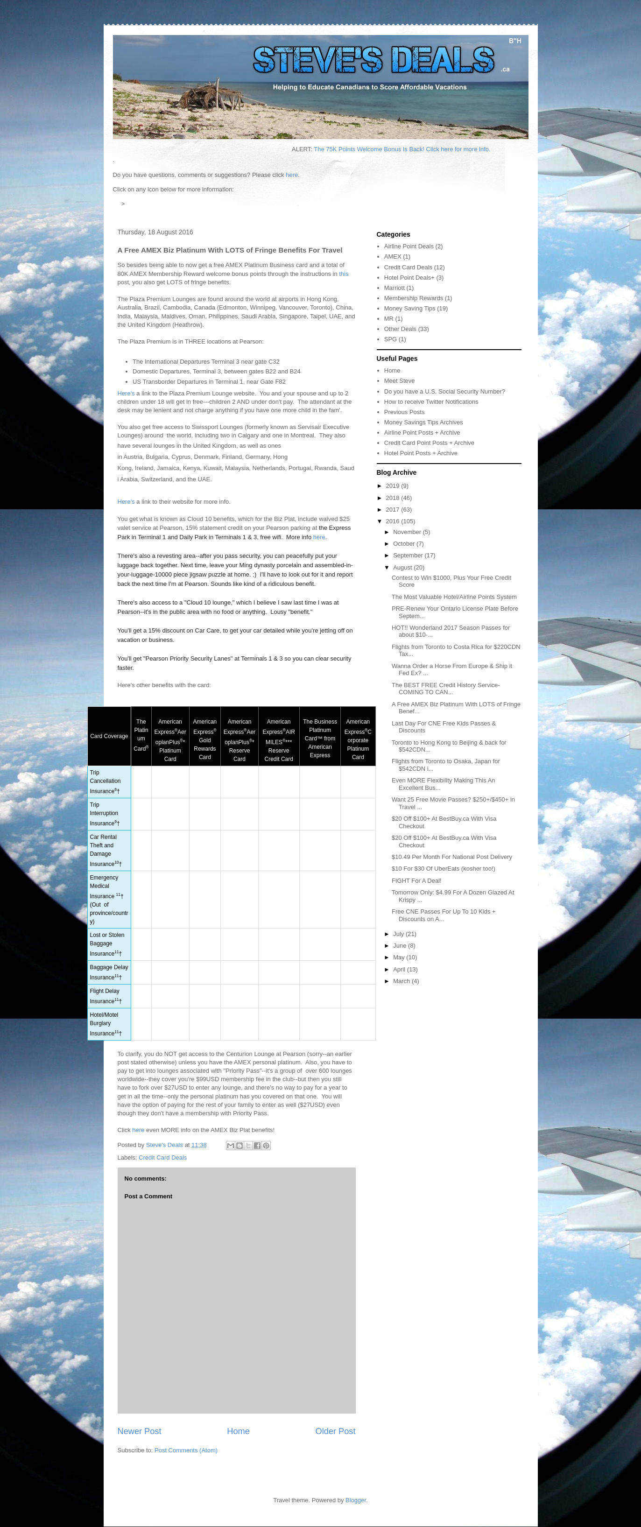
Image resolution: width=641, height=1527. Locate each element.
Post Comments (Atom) (186, 1450)
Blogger (355, 1500)
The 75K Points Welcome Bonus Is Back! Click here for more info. (414, 149)
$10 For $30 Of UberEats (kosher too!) (443, 868)
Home (238, 1431)
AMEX (393, 256)
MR (389, 318)
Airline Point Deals (409, 246)
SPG (390, 339)
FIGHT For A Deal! (417, 880)
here (292, 174)
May (399, 957)
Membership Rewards (413, 298)
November (408, 531)
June (400, 945)
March (402, 981)
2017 (394, 509)
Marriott (394, 287)
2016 (394, 521)
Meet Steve (399, 380)
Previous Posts (404, 411)
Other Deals (400, 328)
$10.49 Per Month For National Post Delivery (452, 856)
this (343, 273)
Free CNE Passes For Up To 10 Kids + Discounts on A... (444, 915)
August (403, 567)
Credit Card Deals (163, 1157)
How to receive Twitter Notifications (431, 401)
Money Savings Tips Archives (423, 422)
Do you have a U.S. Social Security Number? (444, 391)
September (408, 555)
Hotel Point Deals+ (409, 277)
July (399, 933)
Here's (126, 393)
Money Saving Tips (410, 308)
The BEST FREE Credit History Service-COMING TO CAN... (446, 689)
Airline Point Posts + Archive (422, 432)
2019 (394, 485)
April (400, 969)
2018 (394, 497)
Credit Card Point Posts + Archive (429, 442)
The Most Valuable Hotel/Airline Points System (454, 596)
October (404, 543)
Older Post (336, 1431)
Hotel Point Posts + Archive (421, 453)
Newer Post (140, 1431)
